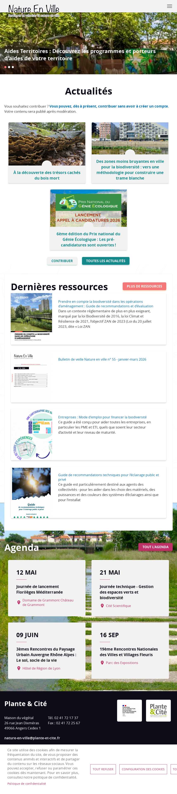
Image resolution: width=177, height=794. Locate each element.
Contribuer (159, 6)
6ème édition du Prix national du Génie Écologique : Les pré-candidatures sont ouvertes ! (88, 237)
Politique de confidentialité (26, 784)
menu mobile (169, 6)
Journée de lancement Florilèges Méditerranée (41, 587)
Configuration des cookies (143, 769)
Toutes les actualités (105, 259)
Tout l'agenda (156, 545)
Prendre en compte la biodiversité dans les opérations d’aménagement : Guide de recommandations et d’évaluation (105, 301)
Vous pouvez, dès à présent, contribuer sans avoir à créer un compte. (109, 106)
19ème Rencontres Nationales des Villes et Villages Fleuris (129, 649)
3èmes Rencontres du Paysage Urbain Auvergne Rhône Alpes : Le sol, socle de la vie (47, 652)
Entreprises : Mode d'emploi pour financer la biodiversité (102, 415)
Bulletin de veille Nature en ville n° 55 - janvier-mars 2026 (102, 357)
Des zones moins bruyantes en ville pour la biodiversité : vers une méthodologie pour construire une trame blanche (129, 168)
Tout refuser (103, 769)
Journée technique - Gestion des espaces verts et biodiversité (126, 590)
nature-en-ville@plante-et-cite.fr (32, 736)
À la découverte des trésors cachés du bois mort (47, 174)
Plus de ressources (144, 284)
